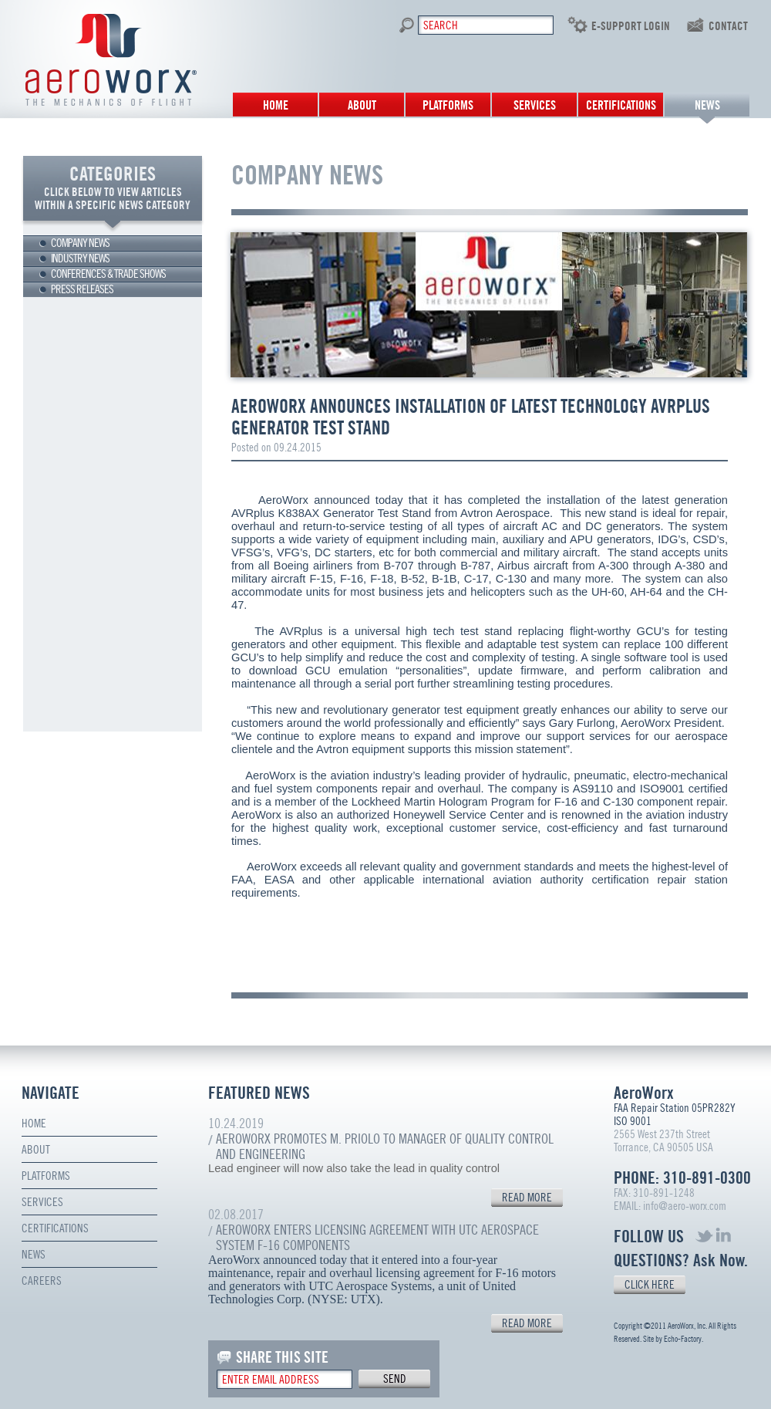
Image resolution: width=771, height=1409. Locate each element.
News (707, 105)
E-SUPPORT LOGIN (630, 26)
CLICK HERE (650, 1285)
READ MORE (527, 1198)
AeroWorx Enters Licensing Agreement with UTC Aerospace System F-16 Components (377, 1237)
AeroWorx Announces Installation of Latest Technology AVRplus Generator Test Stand (470, 417)
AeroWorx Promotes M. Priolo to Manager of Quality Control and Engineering (385, 1146)
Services (534, 105)
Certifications (621, 105)
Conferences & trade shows (108, 274)
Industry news (80, 258)
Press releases (82, 289)
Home (275, 105)
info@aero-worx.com (684, 1206)
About (362, 105)
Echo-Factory (683, 1339)
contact (728, 26)
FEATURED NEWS (259, 1093)
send (394, 1379)
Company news (80, 243)
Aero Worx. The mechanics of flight (111, 60)
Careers (42, 1281)
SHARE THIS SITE (282, 1357)
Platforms (448, 105)
